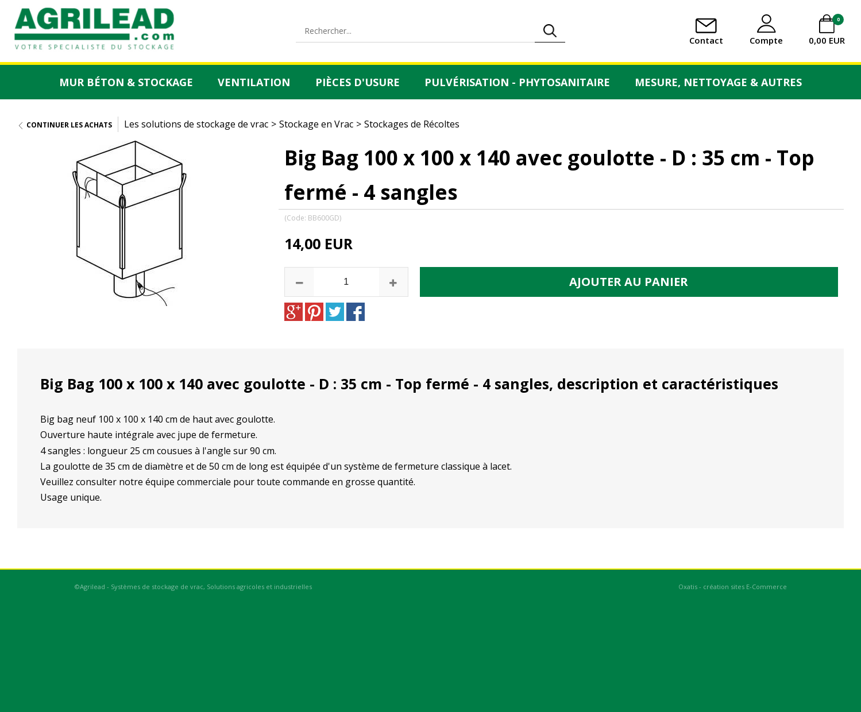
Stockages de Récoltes (412, 124)
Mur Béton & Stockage (126, 82)
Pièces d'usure (357, 82)
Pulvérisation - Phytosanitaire (517, 82)
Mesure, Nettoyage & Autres (718, 82)
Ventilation (254, 82)
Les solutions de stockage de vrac (196, 124)
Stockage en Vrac (316, 124)
